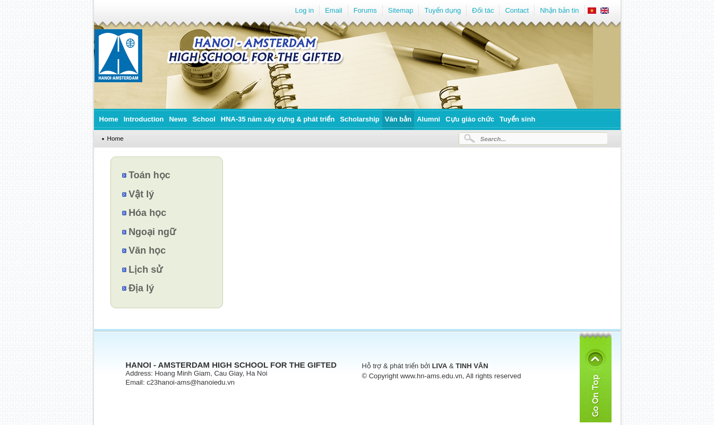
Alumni (428, 119)
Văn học (147, 250)
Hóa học (147, 212)
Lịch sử (145, 269)
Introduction (144, 119)
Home (108, 119)
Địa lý (141, 288)
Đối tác (483, 10)
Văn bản (398, 119)
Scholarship (359, 119)
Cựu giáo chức (469, 119)
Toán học (149, 175)
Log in (304, 10)
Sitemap (401, 10)
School (203, 119)
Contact (517, 10)
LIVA (440, 366)
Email (333, 10)
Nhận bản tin (559, 10)
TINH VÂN (471, 366)
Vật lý (141, 194)
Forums (365, 10)
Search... (493, 138)
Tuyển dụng (442, 10)
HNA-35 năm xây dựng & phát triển (278, 119)
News (178, 119)
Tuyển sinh (517, 119)
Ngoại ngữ (152, 232)
